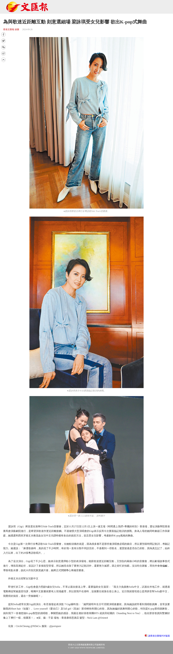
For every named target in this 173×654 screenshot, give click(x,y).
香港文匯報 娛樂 (11, 29)
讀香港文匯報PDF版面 (159, 636)
